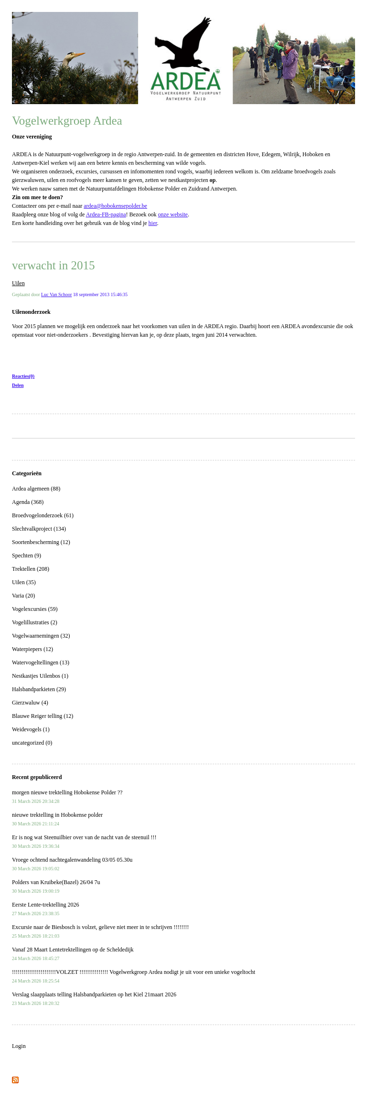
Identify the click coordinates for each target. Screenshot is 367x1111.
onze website (173, 214)
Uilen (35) (24, 582)
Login (19, 1046)
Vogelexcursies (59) (34, 609)
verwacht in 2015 (53, 265)
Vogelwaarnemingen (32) (41, 635)
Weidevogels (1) (31, 729)
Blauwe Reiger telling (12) (42, 716)
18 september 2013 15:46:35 (100, 294)
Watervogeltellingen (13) (40, 662)
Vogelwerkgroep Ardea (67, 120)
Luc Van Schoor (56, 294)
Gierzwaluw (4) (30, 702)
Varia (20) (23, 595)
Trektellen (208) (30, 569)
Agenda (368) (27, 502)
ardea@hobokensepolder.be (115, 206)
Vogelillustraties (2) (34, 622)
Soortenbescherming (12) (41, 542)
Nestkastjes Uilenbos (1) (40, 676)
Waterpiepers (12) (32, 649)
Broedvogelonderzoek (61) (43, 515)
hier (153, 223)
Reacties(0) (23, 376)
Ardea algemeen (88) (36, 488)
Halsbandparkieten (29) (39, 689)
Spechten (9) (26, 555)
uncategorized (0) (32, 742)
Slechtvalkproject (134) (39, 528)
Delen (17, 385)
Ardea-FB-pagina (106, 214)
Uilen (18, 283)
